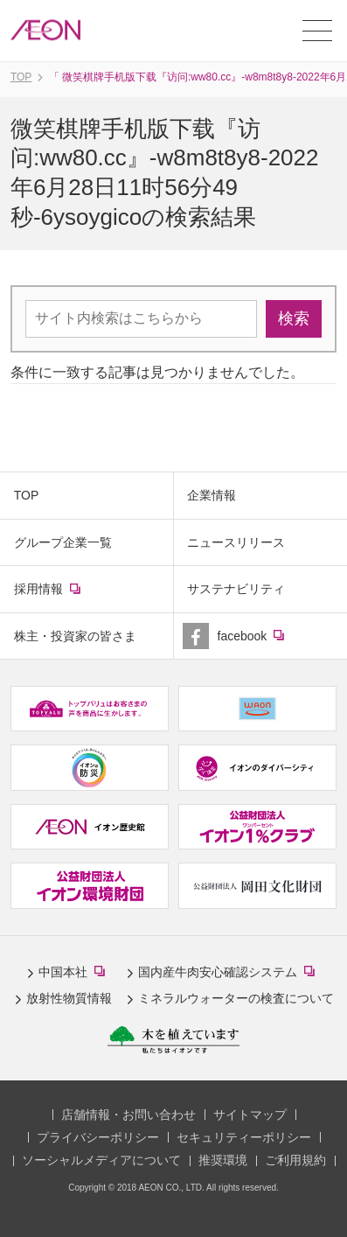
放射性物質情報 (69, 998)
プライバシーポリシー (98, 1137)
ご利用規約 (295, 1160)
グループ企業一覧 (63, 542)
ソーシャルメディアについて (101, 1160)
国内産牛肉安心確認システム (230, 973)
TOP (26, 495)
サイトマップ (250, 1115)
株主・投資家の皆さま (75, 636)
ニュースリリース (236, 542)
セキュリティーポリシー (244, 1137)
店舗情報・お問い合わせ (128, 1115)
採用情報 (61, 596)
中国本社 (75, 973)
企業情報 (211, 495)
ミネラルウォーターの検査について (236, 998)
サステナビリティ (236, 589)
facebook (266, 643)
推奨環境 (222, 1160)
